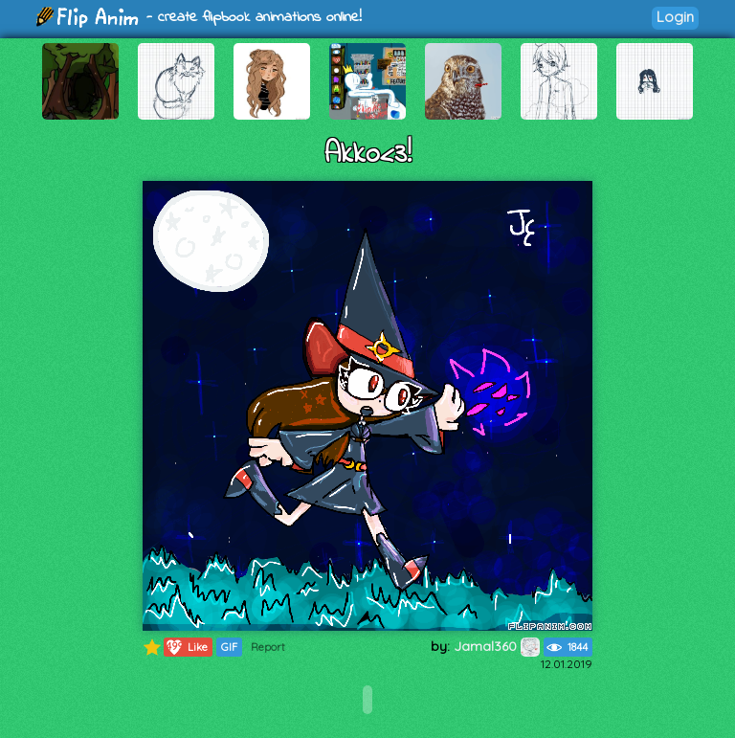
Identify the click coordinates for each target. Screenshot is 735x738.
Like (186, 647)
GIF (229, 647)
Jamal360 (497, 646)
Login (675, 17)
